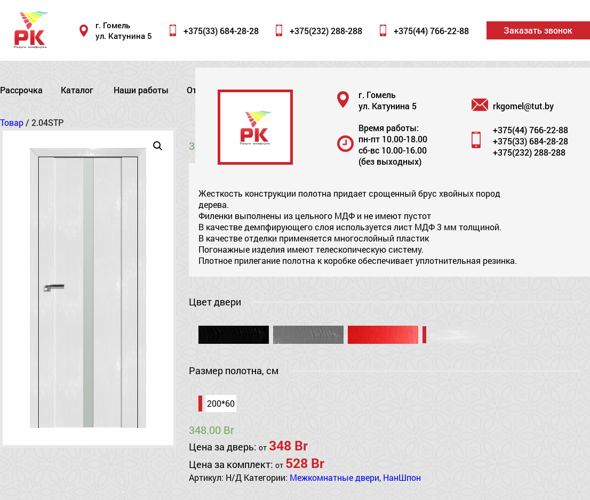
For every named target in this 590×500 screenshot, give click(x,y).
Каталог (77, 89)
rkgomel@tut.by (523, 105)
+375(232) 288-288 (326, 30)
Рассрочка (21, 89)
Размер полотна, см (233, 370)
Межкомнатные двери (334, 477)
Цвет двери (215, 301)
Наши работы (141, 89)
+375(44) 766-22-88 (431, 30)
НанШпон (402, 477)
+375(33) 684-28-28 (221, 30)
